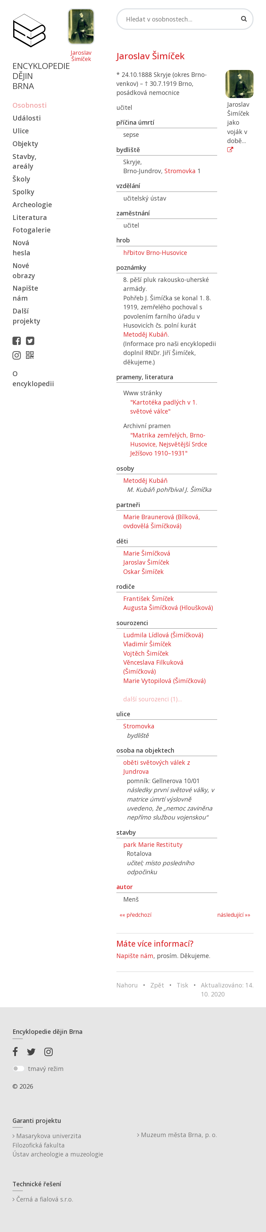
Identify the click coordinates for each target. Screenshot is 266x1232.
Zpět (157, 985)
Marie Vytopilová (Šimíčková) (164, 680)
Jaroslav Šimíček (81, 56)
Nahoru (127, 985)
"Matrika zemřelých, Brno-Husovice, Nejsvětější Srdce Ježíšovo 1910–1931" (168, 444)
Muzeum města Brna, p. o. (177, 1135)
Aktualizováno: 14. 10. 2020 (227, 989)
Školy (21, 179)
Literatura (29, 217)
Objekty (25, 143)
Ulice (20, 130)
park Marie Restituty (153, 844)
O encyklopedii (29, 378)
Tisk (182, 985)
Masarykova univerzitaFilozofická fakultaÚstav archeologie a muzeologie (57, 1145)
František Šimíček (148, 598)
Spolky (23, 191)
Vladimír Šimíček (147, 644)
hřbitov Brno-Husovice (155, 252)
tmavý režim (46, 1068)
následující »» (233, 915)
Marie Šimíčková (146, 553)
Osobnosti (29, 105)
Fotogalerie (29, 229)
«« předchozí (135, 915)
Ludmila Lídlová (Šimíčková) (163, 635)
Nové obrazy (23, 270)
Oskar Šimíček (143, 571)
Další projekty (26, 316)
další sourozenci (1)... (152, 699)
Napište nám (25, 293)
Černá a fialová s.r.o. (42, 1199)
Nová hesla (21, 247)
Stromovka (180, 171)
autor (124, 887)
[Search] (185, 19)
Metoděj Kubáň (145, 334)
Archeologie (29, 204)
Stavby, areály (24, 161)
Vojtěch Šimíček (146, 653)
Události (26, 118)
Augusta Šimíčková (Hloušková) (168, 607)
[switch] (18, 1068)
